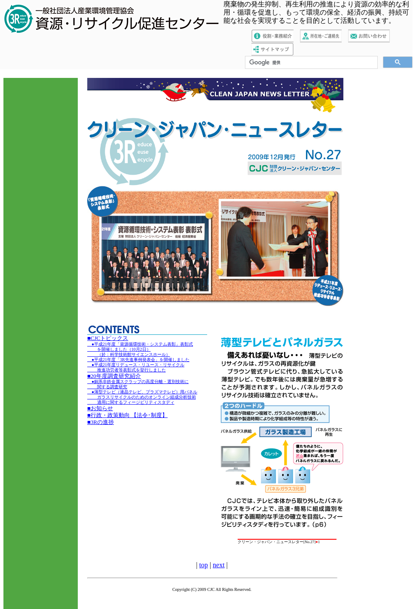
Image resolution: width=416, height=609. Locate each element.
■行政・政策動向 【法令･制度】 (127, 415)
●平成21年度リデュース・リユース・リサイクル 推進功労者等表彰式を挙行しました (135, 367)
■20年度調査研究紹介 (114, 376)
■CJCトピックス (107, 338)
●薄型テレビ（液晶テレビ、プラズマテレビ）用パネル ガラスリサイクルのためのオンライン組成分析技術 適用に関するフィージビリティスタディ (142, 397)
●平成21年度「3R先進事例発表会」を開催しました (138, 359)
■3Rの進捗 (100, 422)
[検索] (310, 63)
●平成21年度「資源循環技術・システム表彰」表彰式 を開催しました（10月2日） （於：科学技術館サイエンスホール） (140, 349)
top (203, 565)
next (219, 565)
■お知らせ (100, 408)
